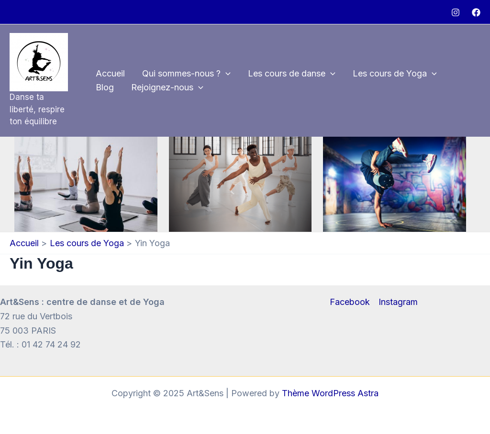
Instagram (398, 302)
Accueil (110, 73)
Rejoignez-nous (167, 88)
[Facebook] (476, 12)
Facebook (350, 302)
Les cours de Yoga (395, 74)
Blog (105, 87)
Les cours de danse (291, 74)
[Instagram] (455, 12)
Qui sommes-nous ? (186, 74)
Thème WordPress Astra (330, 393)
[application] (226, 74)
